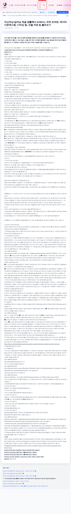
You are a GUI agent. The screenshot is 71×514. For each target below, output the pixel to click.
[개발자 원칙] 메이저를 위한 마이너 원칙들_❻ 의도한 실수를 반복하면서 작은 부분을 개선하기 (25, 486)
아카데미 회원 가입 (62, 12)
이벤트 (50, 5)
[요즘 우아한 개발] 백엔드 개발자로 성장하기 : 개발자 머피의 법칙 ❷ (19, 471)
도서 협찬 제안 (51, 12)
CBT (44, 5)
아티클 (59, 5)
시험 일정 (40, 5)
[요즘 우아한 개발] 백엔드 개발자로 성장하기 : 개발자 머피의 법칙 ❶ (19, 476)
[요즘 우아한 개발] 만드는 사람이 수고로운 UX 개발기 (16, 481)
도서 (11, 5)
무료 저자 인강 (31, 5)
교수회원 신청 (67, 5)
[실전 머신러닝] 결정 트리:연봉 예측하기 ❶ (13, 483)
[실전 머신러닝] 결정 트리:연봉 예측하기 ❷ (13, 473)
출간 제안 (42, 12)
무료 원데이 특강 (19, 5)
